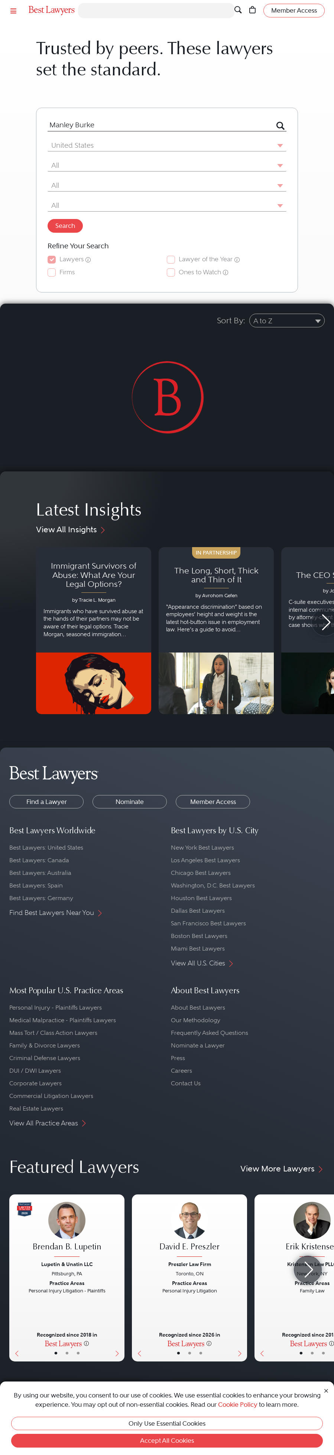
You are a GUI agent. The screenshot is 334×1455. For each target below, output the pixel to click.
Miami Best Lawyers (198, 948)
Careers (181, 1070)
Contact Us (186, 1083)
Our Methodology (195, 1020)
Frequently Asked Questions (209, 1032)
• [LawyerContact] (78, 1353)
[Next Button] (118, 1277)
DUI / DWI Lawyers (35, 1070)
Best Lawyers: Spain (36, 885)
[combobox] (158, 125)
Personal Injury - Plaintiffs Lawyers (55, 1007)
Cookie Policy (237, 1404)
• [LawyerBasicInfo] (56, 1353)
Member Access (213, 801)
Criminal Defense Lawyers (44, 1058)
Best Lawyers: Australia (40, 872)
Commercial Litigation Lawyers (51, 1095)
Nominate (130, 801)
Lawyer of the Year (206, 259)
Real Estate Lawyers (36, 1108)
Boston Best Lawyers (199, 935)
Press (178, 1058)
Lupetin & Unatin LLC (67, 1264)
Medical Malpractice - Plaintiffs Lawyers (62, 1020)
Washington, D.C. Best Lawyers (213, 885)
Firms (67, 272)
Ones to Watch (200, 272)
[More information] (86, 1343)
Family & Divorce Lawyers (44, 1045)
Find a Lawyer (46, 801)
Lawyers (71, 259)
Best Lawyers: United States (46, 847)
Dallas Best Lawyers (198, 910)
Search (65, 225)
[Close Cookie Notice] (326, 1390)
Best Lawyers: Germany (41, 898)
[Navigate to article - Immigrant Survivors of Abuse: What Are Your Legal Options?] (93, 630)
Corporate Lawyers (35, 1083)
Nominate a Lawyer (198, 1045)
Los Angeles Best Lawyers (205, 860)
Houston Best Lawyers (201, 898)
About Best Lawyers (198, 1007)
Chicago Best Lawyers (201, 872)
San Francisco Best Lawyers (208, 923)
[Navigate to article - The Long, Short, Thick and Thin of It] (216, 630)
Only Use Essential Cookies (167, 1423)
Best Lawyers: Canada (39, 860)
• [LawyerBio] (67, 1353)
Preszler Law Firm (189, 1264)
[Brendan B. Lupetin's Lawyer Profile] (67, 1230)
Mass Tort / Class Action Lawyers (53, 1032)
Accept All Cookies (167, 1440)
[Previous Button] (15, 1277)
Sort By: (231, 320)
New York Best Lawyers (202, 847)
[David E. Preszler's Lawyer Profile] (189, 1230)
